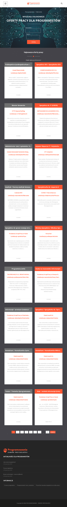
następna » (52, 432)
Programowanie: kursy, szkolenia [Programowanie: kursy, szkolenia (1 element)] (25, 485)
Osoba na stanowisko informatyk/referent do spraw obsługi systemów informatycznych (48, 269)
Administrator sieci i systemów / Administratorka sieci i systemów (18, 146)
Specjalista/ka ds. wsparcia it (48, 187)
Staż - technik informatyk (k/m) (48, 391)
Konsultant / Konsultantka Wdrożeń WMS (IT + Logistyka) (48, 350)
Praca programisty (8, 468)
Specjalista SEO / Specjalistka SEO (48, 65)
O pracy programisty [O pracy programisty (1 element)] (9, 485)
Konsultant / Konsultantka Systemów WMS (18, 350)
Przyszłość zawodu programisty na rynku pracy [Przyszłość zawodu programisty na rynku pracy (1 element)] (48, 485)
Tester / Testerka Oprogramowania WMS (18, 391)
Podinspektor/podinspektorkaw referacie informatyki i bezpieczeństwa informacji (18, 64)
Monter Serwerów (18, 105)
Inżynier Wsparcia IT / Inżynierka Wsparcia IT (48, 146)
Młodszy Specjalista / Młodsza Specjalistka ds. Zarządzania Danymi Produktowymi (48, 228)
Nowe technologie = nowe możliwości (13, 474)
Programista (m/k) (18, 269)
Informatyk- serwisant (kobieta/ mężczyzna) (18, 310)
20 (47, 432)
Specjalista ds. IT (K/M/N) (48, 105)
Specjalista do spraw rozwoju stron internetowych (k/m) (18, 228)
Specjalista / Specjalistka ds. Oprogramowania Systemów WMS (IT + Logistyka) (48, 310)
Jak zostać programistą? (9, 462)
